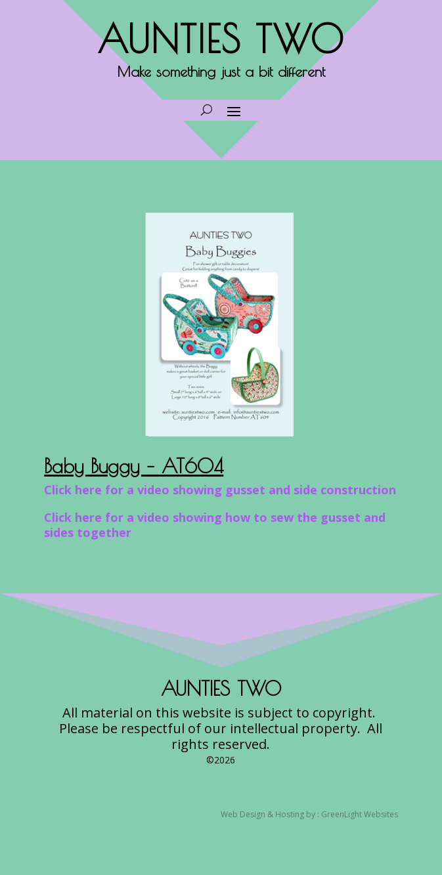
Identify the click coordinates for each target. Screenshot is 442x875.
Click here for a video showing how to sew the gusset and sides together (215, 525)
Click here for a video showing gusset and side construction (220, 490)
